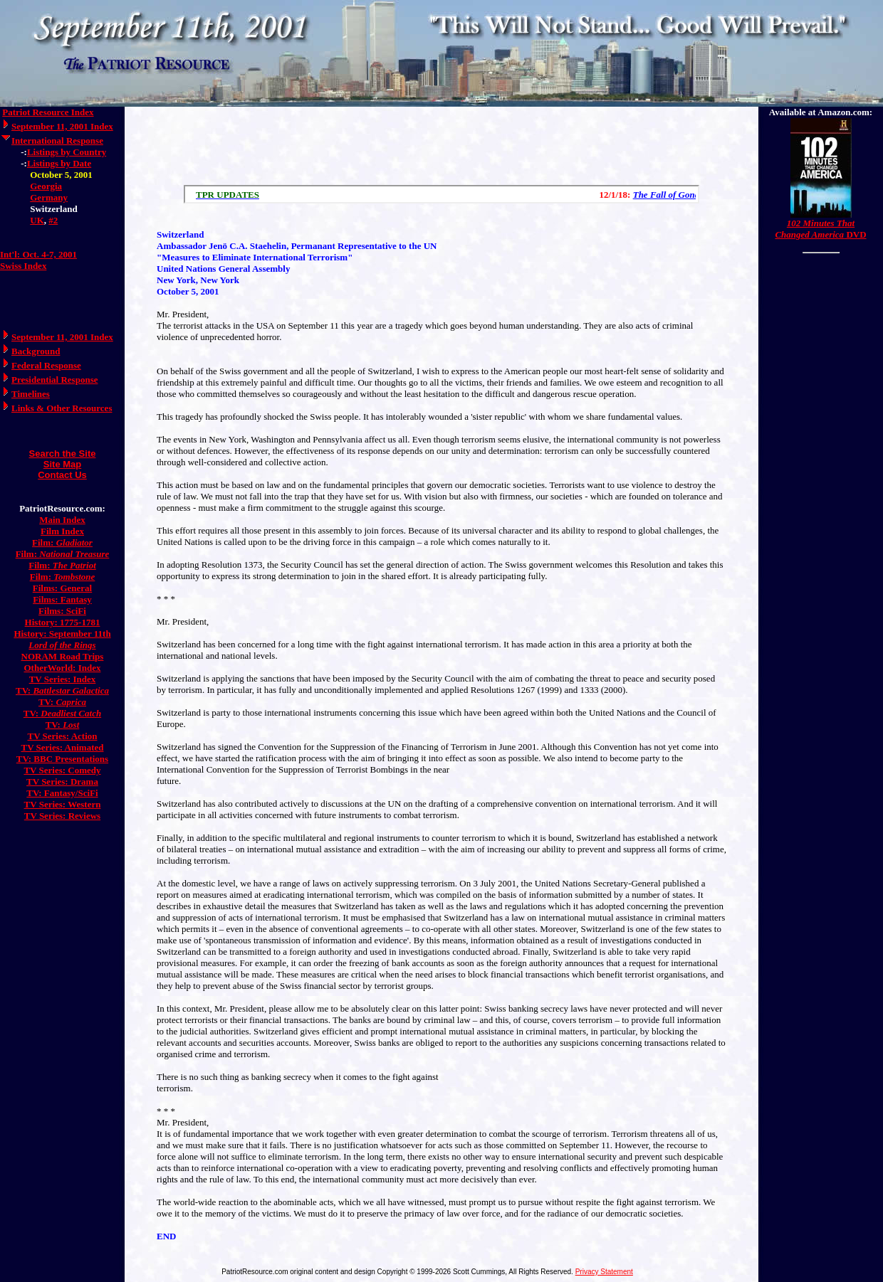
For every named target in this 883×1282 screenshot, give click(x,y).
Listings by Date (59, 163)
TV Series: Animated (62, 747)
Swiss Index (23, 265)
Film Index (62, 531)
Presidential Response (54, 379)
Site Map (62, 464)
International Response (57, 140)
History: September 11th (62, 633)
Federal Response (46, 365)
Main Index (62, 519)
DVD (820, 229)
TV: (62, 690)
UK (37, 220)
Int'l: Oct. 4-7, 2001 (38, 254)
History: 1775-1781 (62, 622)
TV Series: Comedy (61, 770)
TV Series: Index (62, 679)
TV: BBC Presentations (62, 758)
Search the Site (62, 453)
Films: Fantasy (62, 599)
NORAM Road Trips (62, 656)
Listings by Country (66, 152)
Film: (62, 542)
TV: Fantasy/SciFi (62, 793)
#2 (53, 220)
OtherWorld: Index (62, 667)
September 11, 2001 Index (62, 126)
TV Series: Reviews (62, 815)
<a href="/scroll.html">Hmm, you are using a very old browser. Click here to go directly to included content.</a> (441, 194)
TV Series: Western (62, 804)
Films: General (62, 588)
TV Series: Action (63, 736)
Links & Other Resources (61, 408)
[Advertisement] (441, 142)
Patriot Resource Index (47, 112)
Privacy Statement (604, 1272)
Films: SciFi (62, 610)
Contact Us (62, 475)
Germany (49, 197)
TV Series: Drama (62, 781)
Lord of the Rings (61, 645)
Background (35, 351)
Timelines (30, 393)
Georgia (46, 186)
